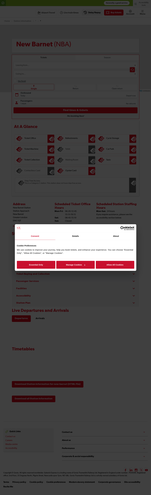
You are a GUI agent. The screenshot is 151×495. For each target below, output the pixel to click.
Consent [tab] (35, 236)
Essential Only (36, 265)
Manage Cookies (75, 265)
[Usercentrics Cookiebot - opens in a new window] (122, 228)
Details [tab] (75, 236)
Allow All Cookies (114, 265)
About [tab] (116, 236)
